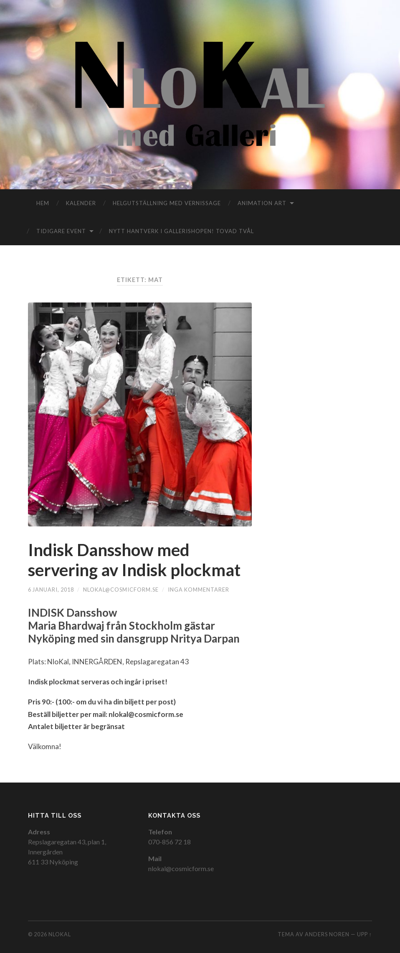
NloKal (59, 934)
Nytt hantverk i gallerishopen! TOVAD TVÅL (181, 231)
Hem (42, 203)
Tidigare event (61, 231)
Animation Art (262, 203)
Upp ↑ (364, 934)
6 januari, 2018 (51, 589)
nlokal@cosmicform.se (121, 589)
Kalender (81, 203)
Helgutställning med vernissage (167, 203)
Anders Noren (327, 934)
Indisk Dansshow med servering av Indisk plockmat (134, 560)
